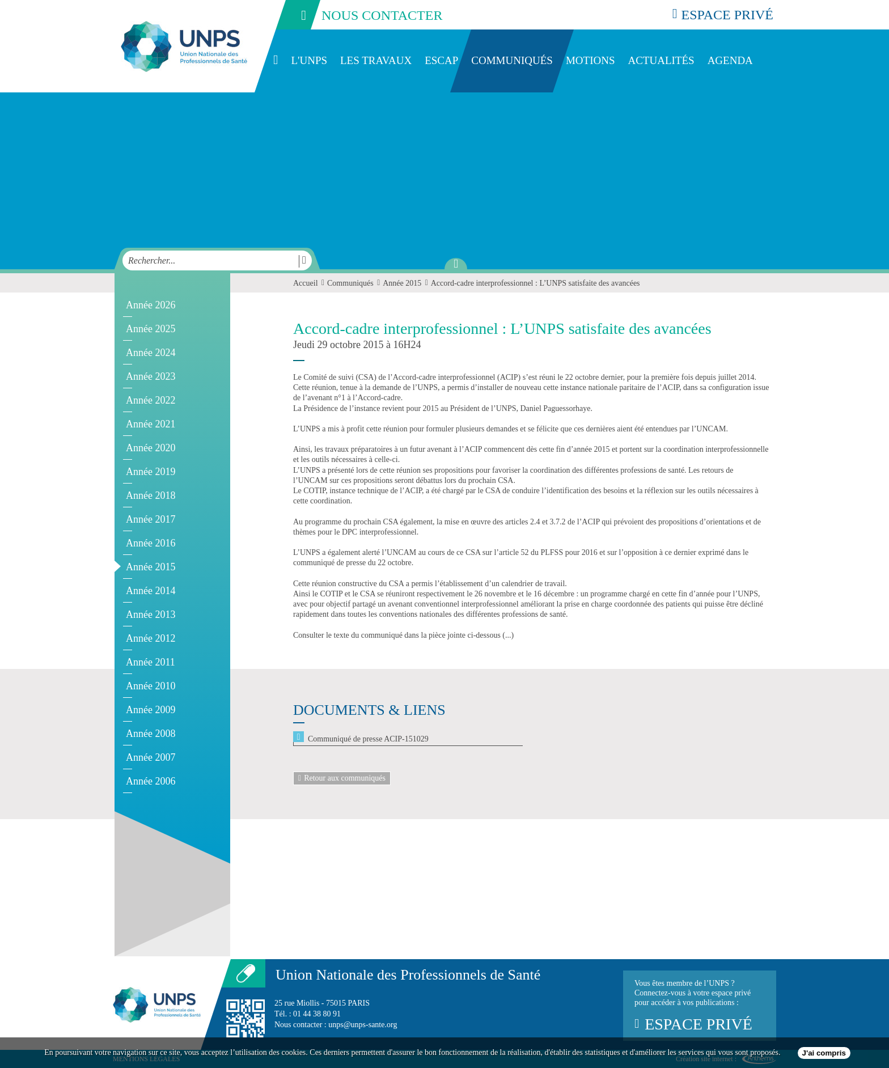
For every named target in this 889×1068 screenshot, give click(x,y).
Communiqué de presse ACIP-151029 (368, 739)
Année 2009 (150, 709)
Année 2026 (150, 305)
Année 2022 (150, 400)
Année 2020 (150, 448)
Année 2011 (150, 662)
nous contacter (358, 14)
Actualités (661, 60)
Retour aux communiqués (342, 778)
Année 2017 (150, 519)
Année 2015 (150, 567)
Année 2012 (150, 638)
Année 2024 (150, 352)
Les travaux (376, 60)
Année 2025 (150, 328)
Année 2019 (150, 471)
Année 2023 (150, 376)
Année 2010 (150, 686)
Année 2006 (150, 781)
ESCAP (441, 60)
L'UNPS (309, 60)
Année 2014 (150, 590)
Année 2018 (150, 495)
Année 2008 (150, 733)
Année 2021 (150, 424)
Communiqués (512, 60)
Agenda (730, 60)
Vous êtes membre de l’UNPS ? (699, 1005)
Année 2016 (150, 543)
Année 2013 (150, 614)
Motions (590, 60)
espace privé (722, 14)
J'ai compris (824, 1053)
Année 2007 (150, 757)
